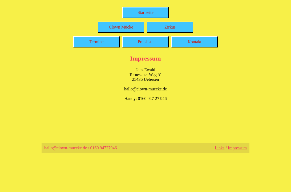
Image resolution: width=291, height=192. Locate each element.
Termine (96, 41)
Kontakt (194, 41)
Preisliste (145, 41)
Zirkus (170, 27)
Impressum (237, 148)
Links (219, 148)
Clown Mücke (121, 27)
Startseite (145, 12)
